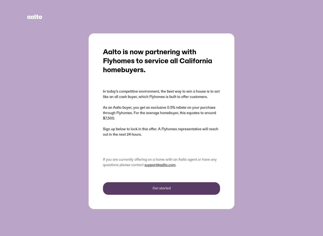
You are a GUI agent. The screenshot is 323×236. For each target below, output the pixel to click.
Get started (162, 188)
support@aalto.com (159, 165)
